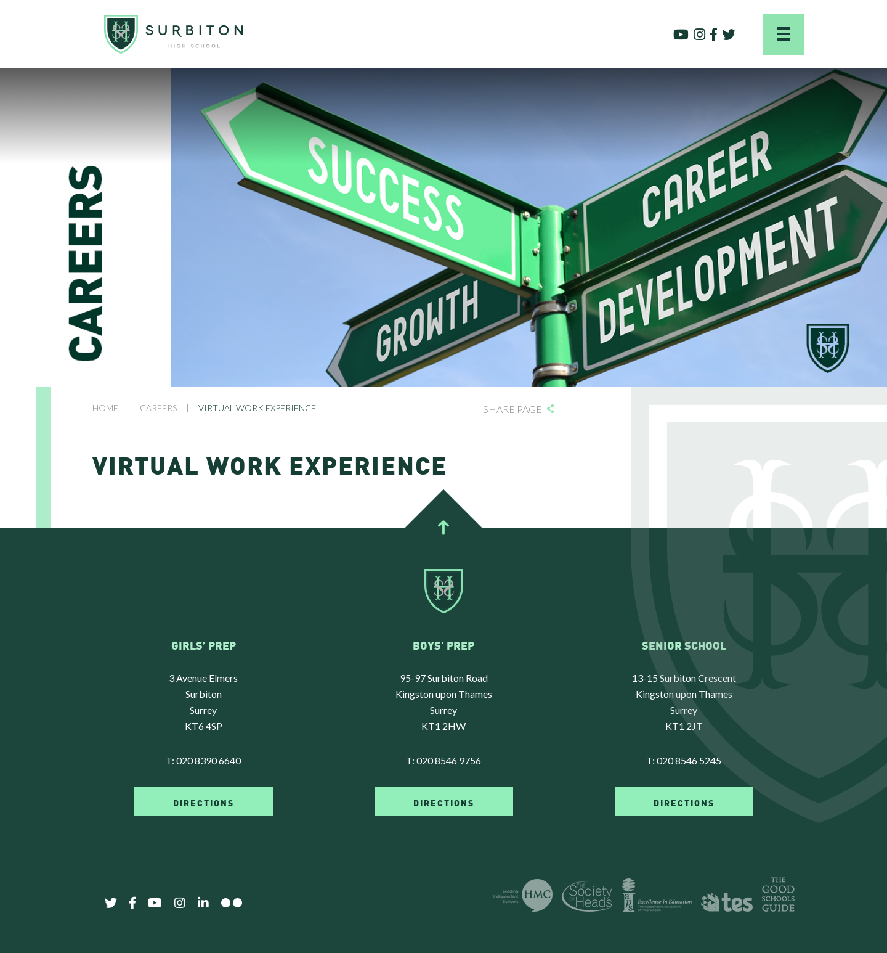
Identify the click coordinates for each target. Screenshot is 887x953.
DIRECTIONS (203, 802)
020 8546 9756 (448, 760)
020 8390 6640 (208, 760)
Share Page (512, 409)
